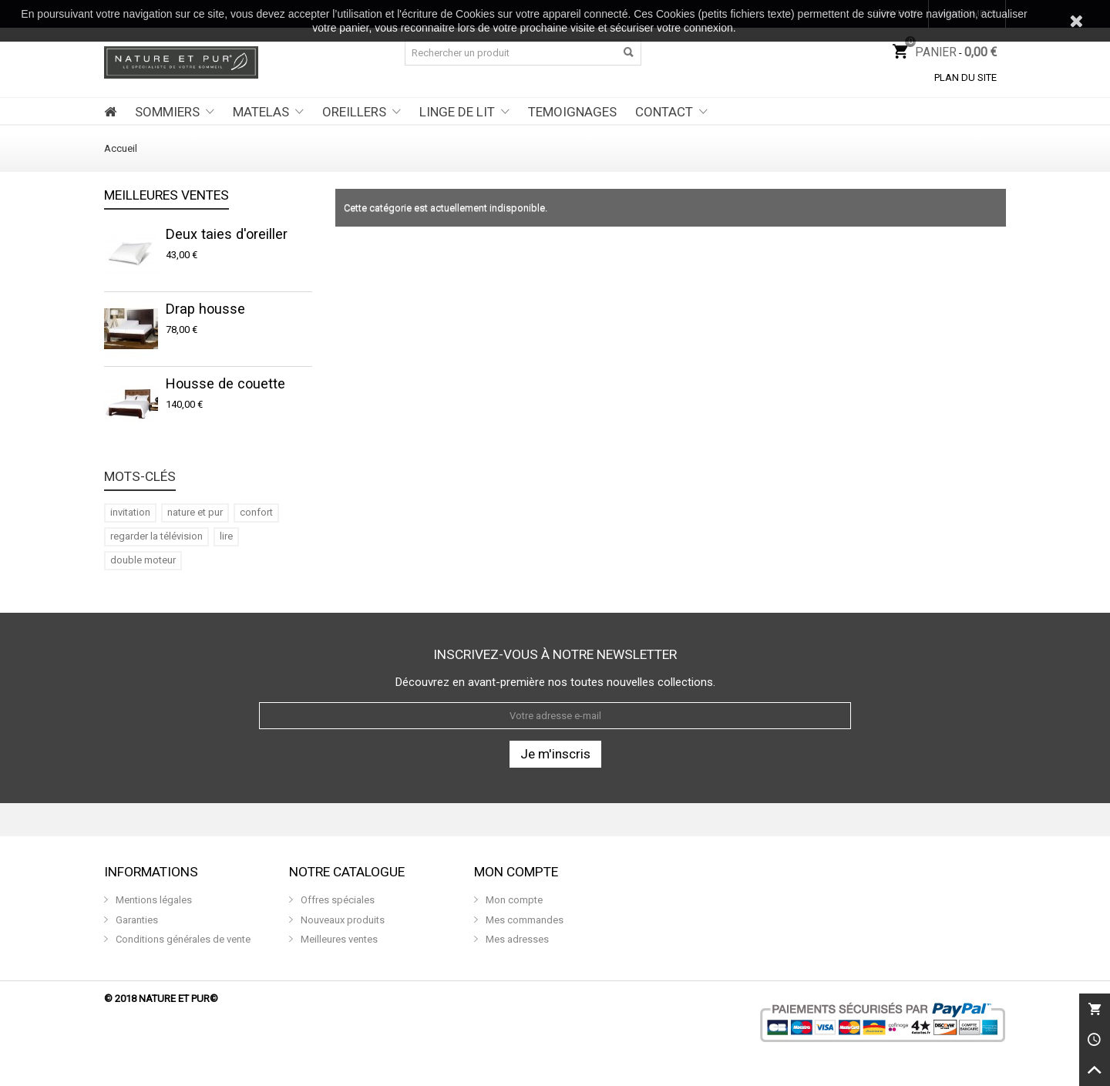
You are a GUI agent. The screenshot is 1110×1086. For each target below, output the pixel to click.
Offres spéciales (336, 900)
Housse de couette (225, 383)
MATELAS (261, 111)
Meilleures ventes (166, 196)
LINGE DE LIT (457, 111)
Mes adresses (516, 939)
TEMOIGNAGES (572, 111)
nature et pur (195, 512)
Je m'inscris (555, 754)
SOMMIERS (167, 111)
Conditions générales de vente (182, 939)
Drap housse (205, 309)
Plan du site (965, 77)
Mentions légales (152, 900)
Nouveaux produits (341, 920)
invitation (130, 512)
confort (256, 512)
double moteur (143, 560)
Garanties (135, 920)
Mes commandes (523, 920)
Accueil (120, 148)
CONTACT (664, 111)
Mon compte (513, 900)
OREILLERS (354, 111)
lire (226, 536)
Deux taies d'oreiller (227, 234)
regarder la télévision (156, 536)
